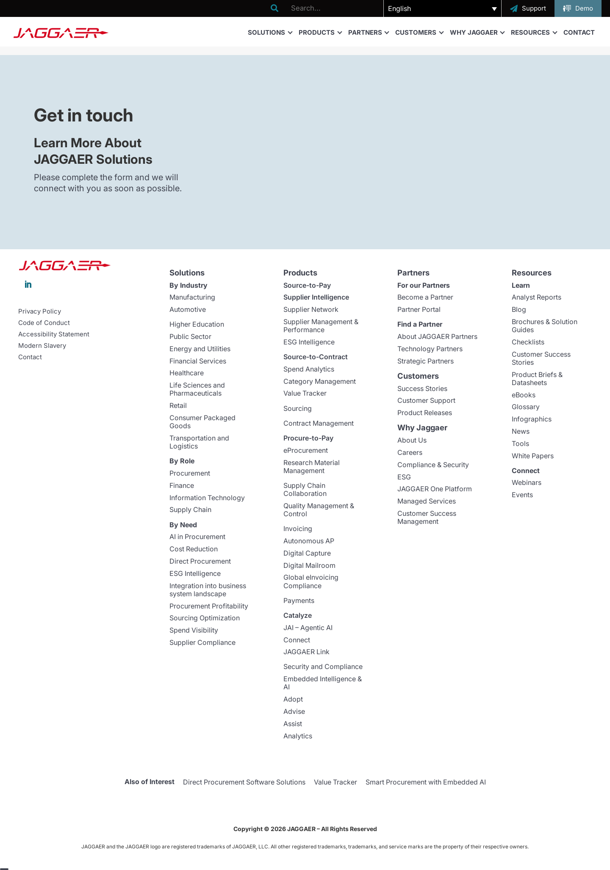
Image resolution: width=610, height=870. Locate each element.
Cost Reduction (193, 549)
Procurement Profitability (208, 606)
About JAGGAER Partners (437, 336)
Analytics (297, 736)
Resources (534, 32)
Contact (579, 32)
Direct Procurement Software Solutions (244, 782)
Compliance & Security (433, 464)
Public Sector (190, 336)
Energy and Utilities (199, 348)
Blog (519, 309)
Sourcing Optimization (204, 618)
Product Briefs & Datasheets (537, 378)
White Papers (533, 456)
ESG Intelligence (195, 573)
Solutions (270, 32)
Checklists (528, 342)
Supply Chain (190, 509)
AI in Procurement (197, 536)
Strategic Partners (425, 361)
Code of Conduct (44, 323)
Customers (419, 32)
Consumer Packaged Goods (202, 421)
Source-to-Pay (307, 285)
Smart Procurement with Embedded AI (426, 782)
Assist (292, 723)
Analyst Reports (536, 297)
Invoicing (297, 528)
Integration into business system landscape (207, 589)
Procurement (189, 473)
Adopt (293, 699)
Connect (296, 640)
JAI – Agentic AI (308, 627)
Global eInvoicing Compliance (310, 581)
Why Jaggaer (477, 32)
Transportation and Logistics (199, 442)
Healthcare (186, 373)
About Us (412, 440)
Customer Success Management (426, 517)
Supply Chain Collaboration (305, 489)
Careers (409, 452)
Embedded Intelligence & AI (322, 683)
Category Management (319, 381)
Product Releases (424, 412)
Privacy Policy (39, 311)
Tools (520, 443)
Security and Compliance (323, 666)
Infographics (532, 419)
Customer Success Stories (541, 358)
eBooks (523, 395)
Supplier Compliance (202, 642)
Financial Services (197, 361)
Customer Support (426, 400)
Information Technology (207, 497)
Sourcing (297, 408)
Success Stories (422, 388)
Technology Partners (430, 348)
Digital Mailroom (309, 565)
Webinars (526, 482)
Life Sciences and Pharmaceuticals (197, 389)
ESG (404, 477)
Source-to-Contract (315, 356)
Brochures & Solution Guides (544, 325)
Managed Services (426, 501)
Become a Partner (425, 297)
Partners (368, 32)
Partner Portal (419, 309)
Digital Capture (307, 553)
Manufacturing (192, 297)
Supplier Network (310, 309)
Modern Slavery (42, 346)
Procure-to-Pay (308, 438)
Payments (298, 600)
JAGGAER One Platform (434, 489)
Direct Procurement (200, 561)
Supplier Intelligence (316, 297)
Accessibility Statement (53, 334)
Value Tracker (305, 393)
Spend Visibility (193, 630)
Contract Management (318, 423)
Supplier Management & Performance (320, 325)
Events (522, 494)
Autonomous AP (308, 541)
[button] (442, 8)
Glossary (526, 406)
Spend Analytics (308, 369)
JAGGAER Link (306, 651)
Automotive (187, 309)
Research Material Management (311, 466)
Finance (181, 485)
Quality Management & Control (318, 509)
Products (320, 32)
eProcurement (305, 450)
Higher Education (196, 324)
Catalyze (297, 615)
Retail (178, 405)
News (521, 431)
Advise (294, 711)
